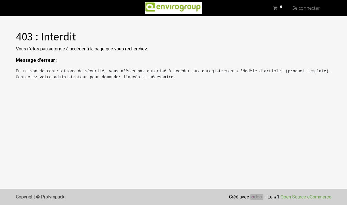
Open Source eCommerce (305, 197)
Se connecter (306, 8)
